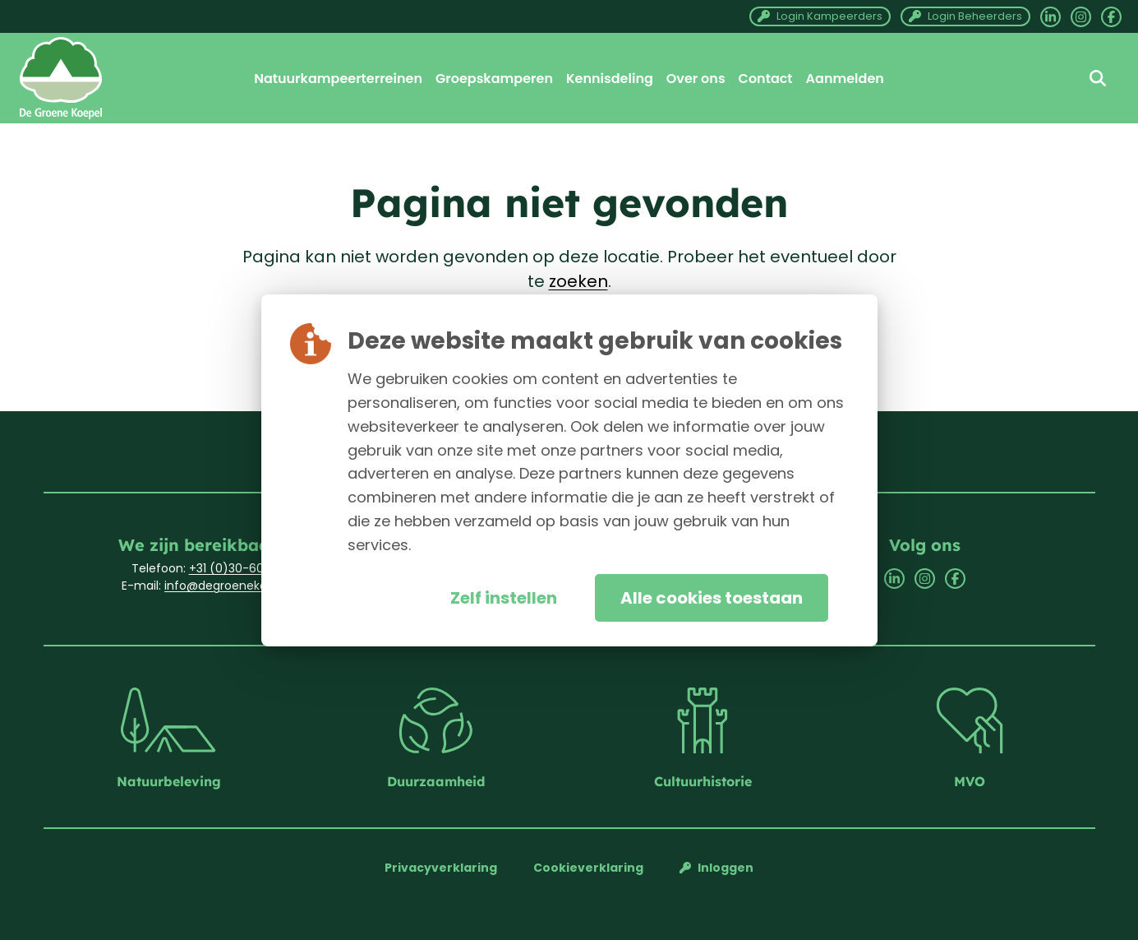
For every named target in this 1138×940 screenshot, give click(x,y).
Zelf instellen (503, 597)
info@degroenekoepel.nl (234, 585)
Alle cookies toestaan (711, 597)
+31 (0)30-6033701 (242, 568)
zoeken (578, 281)
